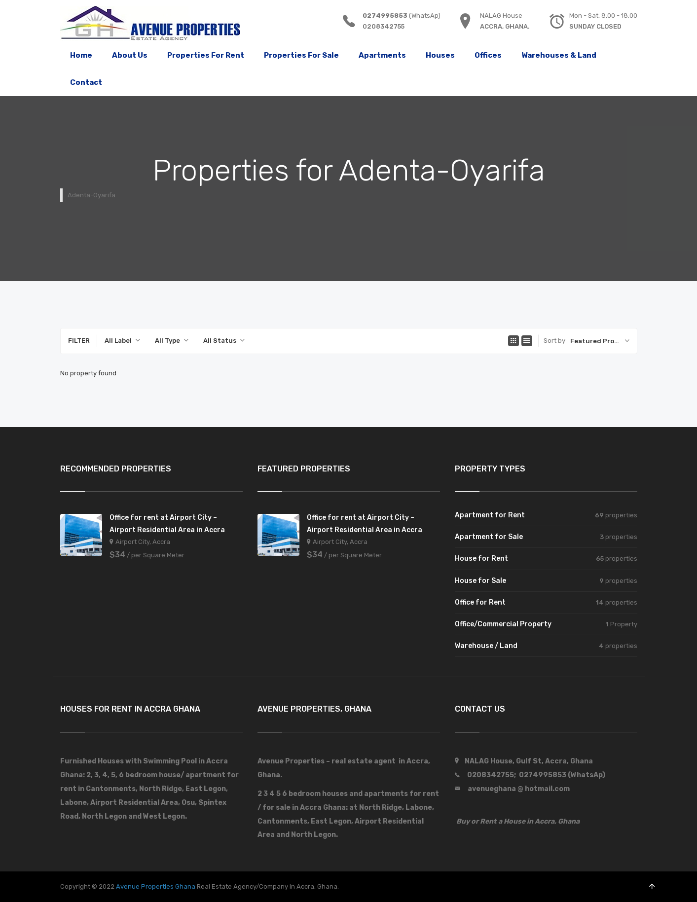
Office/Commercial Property (503, 624)
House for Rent (481, 558)
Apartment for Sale (489, 537)
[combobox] (122, 340)
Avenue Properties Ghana (155, 886)
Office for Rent (480, 602)
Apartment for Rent (490, 515)
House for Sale (480, 581)
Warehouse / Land (486, 646)
